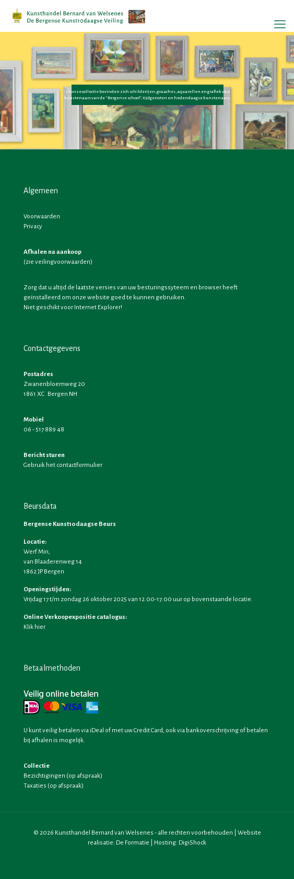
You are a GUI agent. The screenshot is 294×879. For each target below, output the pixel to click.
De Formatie (132, 842)
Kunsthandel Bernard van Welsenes (104, 832)
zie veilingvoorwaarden (58, 262)
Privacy (32, 226)
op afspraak (84, 775)
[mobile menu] (280, 24)
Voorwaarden (41, 216)
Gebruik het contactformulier (62, 465)
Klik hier (34, 627)
